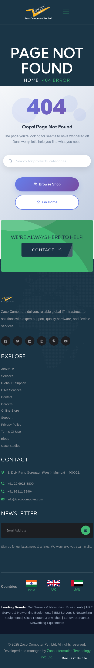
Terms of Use (11, 431)
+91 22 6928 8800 (20, 483)
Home (31, 80)
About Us (7, 369)
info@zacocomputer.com (25, 499)
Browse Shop (47, 184)
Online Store (10, 410)
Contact (6, 397)
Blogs (5, 438)
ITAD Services (11, 390)
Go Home (47, 202)
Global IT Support (13, 383)
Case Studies (10, 445)
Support (6, 417)
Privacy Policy (11, 424)
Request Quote (74, 658)
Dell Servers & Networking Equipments (55, 607)
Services (7, 376)
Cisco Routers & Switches (42, 617)
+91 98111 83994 (20, 491)
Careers (7, 404)
